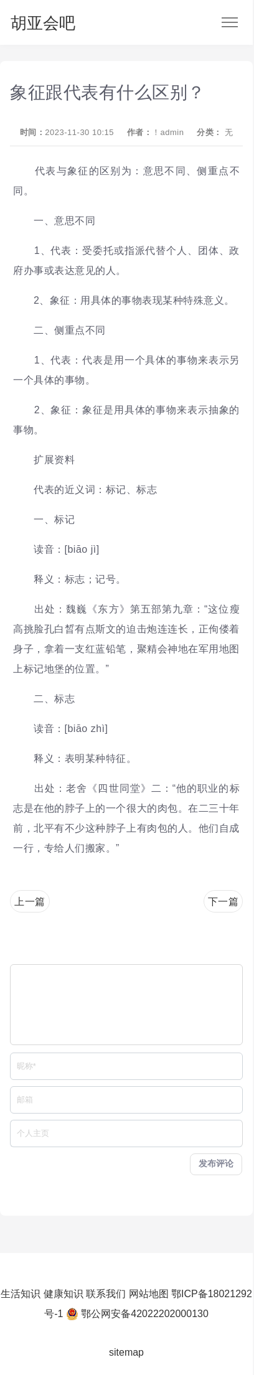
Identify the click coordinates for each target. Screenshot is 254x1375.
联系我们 (106, 1293)
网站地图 (149, 1293)
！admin (168, 132)
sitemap (126, 1352)
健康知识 (63, 1293)
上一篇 (29, 901)
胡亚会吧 (43, 23)
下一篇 (223, 901)
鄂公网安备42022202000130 (145, 1313)
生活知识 (20, 1293)
